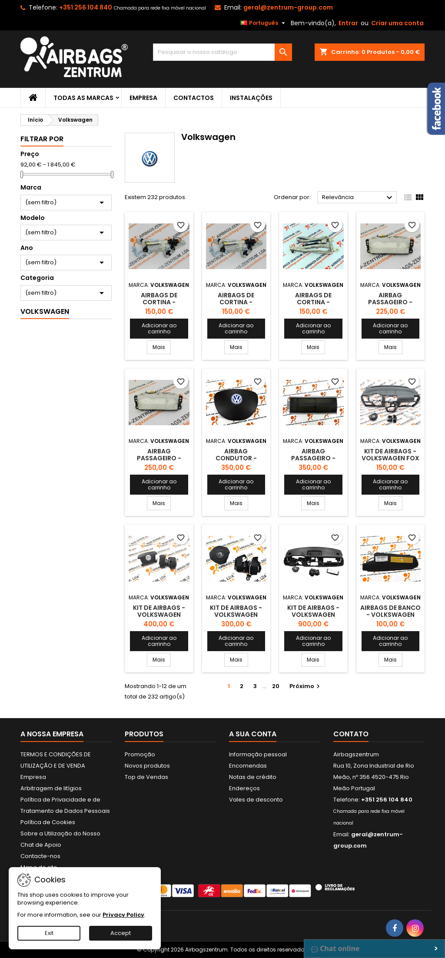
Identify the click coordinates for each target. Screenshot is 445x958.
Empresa (143, 97)
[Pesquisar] (222, 52)
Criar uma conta (397, 23)
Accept (120, 933)
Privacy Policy (123, 915)
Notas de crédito (252, 777)
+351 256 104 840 (85, 7)
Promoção (140, 754)
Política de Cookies (47, 822)
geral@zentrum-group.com (288, 7)
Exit (49, 933)
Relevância (358, 198)
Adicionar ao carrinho (159, 328)
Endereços (244, 788)
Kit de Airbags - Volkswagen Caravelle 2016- (313, 614)
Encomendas (248, 766)
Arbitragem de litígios (51, 788)
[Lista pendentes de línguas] (263, 23)
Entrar (348, 23)
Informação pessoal (258, 754)
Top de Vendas (146, 777)
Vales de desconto (256, 799)
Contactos (193, 97)
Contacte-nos (40, 856)
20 (275, 686)
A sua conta (252, 734)
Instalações (251, 97)
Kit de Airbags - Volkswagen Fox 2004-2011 (390, 458)
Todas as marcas (83, 97)
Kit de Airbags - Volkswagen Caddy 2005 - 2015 (236, 614)
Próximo (305, 686)
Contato (351, 734)
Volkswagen (44, 311)
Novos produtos (147, 766)
